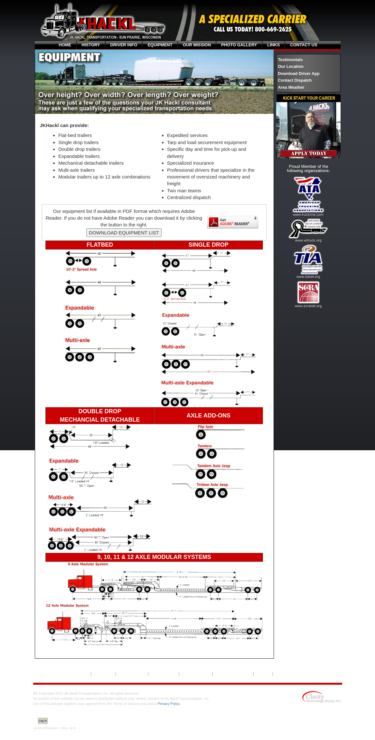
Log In (43, 720)
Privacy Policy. (169, 704)
